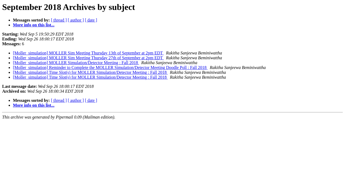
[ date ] (91, 20)
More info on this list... (33, 25)
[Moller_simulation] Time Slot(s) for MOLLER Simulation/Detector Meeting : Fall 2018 (90, 72)
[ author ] (76, 20)
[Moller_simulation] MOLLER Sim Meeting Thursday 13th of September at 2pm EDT (88, 53)
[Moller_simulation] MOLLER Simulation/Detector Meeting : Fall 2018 (76, 62)
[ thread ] (59, 20)
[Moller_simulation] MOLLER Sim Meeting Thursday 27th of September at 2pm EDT (88, 58)
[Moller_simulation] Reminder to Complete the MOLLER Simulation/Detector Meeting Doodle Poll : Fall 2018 (110, 67)
